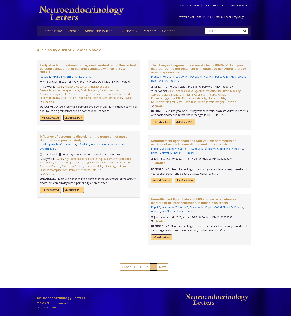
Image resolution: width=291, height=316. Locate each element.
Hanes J (155, 153)
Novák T (71, 144)
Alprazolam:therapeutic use (115, 159)
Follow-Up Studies (72, 166)
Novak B (45, 76)
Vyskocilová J (47, 148)
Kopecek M (195, 76)
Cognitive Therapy (95, 162)
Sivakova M (197, 148)
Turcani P (190, 153)
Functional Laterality (194, 98)
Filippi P (155, 148)
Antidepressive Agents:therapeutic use (199, 91)
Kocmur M (85, 76)
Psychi (127, 97)
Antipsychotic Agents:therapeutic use (87, 86)
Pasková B (117, 144)
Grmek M (72, 76)
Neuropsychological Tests (166, 102)
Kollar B (179, 153)
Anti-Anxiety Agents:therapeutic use (61, 162)
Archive (73, 31)
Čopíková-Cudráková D (219, 148)
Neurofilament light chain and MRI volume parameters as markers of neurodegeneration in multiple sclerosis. (193, 201)
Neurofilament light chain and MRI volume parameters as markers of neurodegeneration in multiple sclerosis (193, 142)
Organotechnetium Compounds (103, 97)
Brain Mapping (89, 90)
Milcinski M (58, 76)
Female (55, 166)
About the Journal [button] (100, 31)
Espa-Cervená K (100, 144)
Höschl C (174, 80)
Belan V (238, 148)
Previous (128, 267)
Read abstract (50, 117)
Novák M (167, 153)
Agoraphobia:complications (81, 159)
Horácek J (168, 76)
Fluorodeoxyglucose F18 (166, 98)
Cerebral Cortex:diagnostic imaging (172, 94)
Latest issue (52, 31)
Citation (48, 102)
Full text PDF (73, 117)
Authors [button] (129, 31)
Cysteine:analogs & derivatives (87, 94)
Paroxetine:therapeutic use (85, 170)
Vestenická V (169, 148)
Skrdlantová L (237, 76)
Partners (150, 31)
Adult (60, 86)
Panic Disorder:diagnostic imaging (204, 102)
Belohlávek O (159, 80)
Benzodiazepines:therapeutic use (59, 90)
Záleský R (83, 144)
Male (63, 97)
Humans (54, 97)
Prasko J (45, 144)
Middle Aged (75, 97)
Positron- (231, 102)
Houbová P (58, 144)
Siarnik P (183, 148)
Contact (168, 31)
